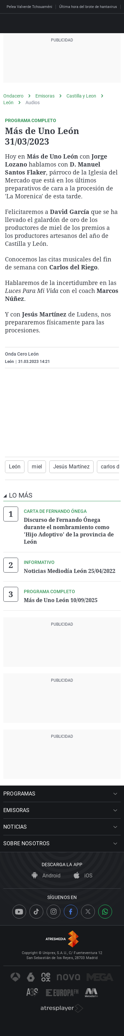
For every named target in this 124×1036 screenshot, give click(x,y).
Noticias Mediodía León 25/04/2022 (69, 571)
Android (46, 875)
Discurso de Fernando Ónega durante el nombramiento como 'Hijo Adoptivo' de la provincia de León (69, 530)
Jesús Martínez (71, 466)
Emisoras (45, 96)
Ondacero (13, 96)
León (8, 102)
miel (37, 466)
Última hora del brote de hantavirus (88, 7)
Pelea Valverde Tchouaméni (29, 7)
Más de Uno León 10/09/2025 (61, 600)
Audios (32, 102)
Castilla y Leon (81, 96)
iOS (83, 875)
